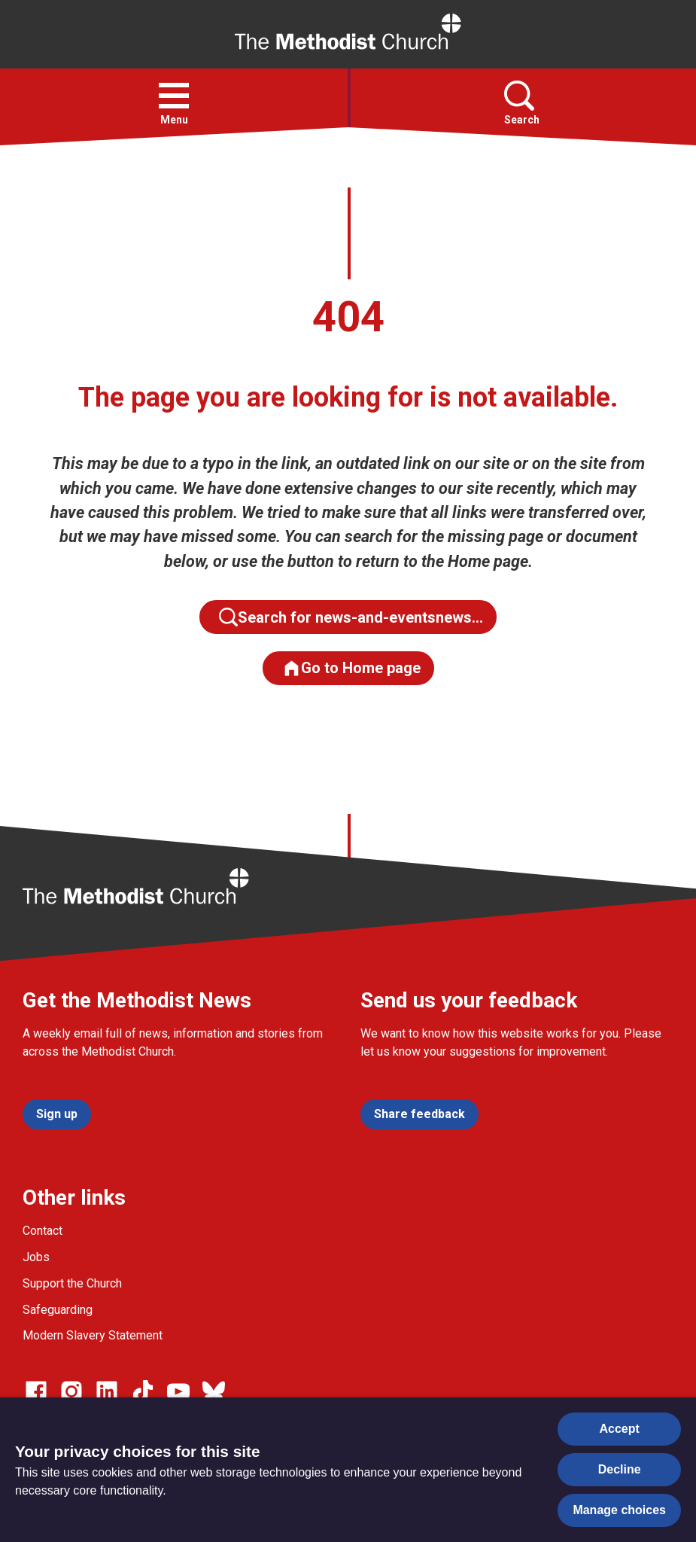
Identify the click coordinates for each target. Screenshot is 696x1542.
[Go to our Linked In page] (106, 1391)
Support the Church (72, 1283)
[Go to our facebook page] (36, 1391)
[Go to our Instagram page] (71, 1391)
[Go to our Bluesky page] (213, 1391)
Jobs (36, 1257)
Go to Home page (351, 668)
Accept (620, 1428)
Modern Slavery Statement (93, 1335)
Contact (42, 1231)
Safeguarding (58, 1310)
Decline (619, 1469)
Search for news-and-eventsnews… (351, 617)
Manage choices (619, 1510)
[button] (174, 96)
